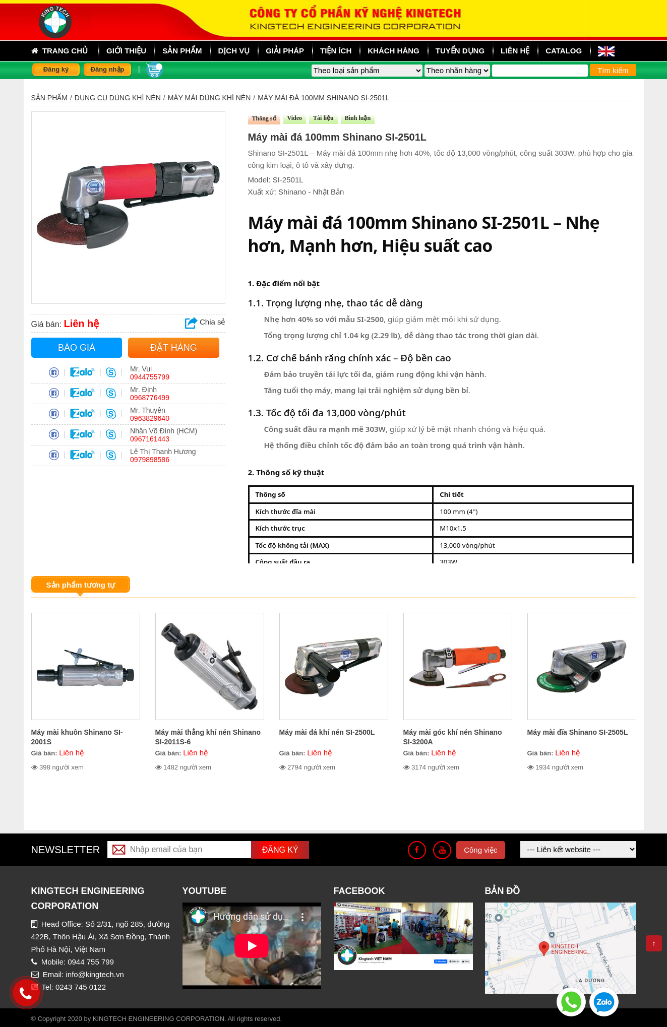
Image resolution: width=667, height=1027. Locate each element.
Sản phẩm (49, 98)
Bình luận (358, 117)
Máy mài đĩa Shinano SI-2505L (577, 732)
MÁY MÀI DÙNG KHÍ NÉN (209, 98)
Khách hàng (393, 50)
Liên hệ (515, 50)
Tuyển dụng (460, 50)
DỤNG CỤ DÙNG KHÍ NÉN (118, 98)
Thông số (264, 118)
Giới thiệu (126, 50)
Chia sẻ (205, 321)
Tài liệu (323, 117)
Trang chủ (59, 51)
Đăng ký (56, 69)
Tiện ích (335, 50)
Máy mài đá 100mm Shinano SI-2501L (323, 98)
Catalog (563, 50)
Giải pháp (285, 50)
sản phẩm (182, 50)
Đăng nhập (108, 69)
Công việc (480, 850)
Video (294, 117)
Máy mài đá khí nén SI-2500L (327, 732)
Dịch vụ (234, 50)
